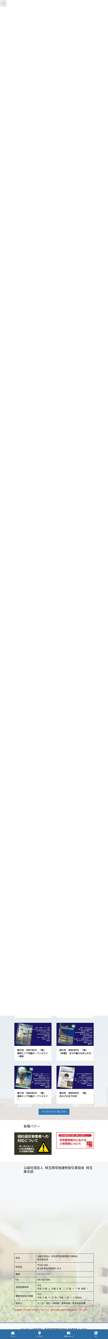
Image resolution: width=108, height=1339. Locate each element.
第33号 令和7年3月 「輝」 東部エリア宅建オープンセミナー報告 (32, 1053)
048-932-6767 (43, 1274)
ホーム (13, 1334)
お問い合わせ (68, 1334)
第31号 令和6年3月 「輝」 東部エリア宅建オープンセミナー (32, 1096)
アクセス (40, 1334)
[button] (54, 1112)
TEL (95, 1334)
